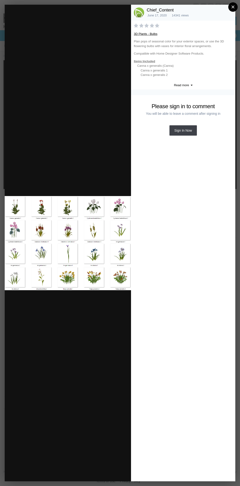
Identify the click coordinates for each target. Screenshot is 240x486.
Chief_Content (160, 10)
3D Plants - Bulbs (145, 34)
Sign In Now (183, 130)
